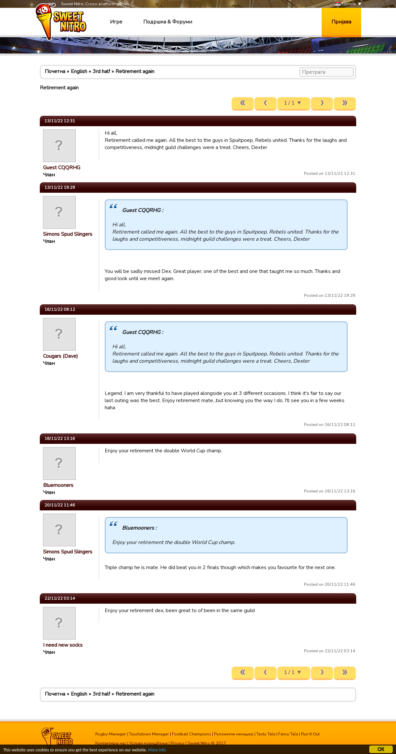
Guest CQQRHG (61, 167)
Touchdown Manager (149, 734)
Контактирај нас (110, 743)
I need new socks (63, 645)
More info (157, 751)
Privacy (178, 743)
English (79, 71)
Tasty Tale (265, 734)
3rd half (101, 71)
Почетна (55, 71)
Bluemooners (58, 485)
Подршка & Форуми (167, 21)
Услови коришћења (148, 743)
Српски (345, 4)
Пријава (341, 21)
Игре (116, 21)
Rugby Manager (110, 734)
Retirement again (134, 71)
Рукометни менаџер (233, 734)
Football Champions (191, 734)
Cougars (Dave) (60, 356)
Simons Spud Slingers (67, 234)
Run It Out (310, 734)
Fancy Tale (288, 734)
